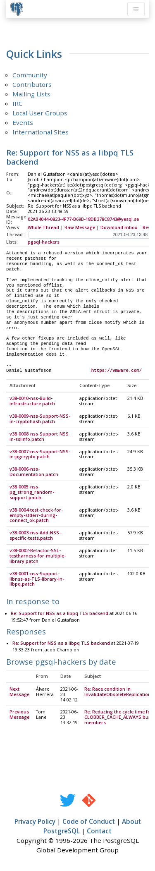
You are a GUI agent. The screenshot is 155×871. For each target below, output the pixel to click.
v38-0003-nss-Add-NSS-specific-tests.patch (35, 535)
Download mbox (118, 227)
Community (29, 75)
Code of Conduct (88, 822)
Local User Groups (39, 113)
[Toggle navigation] (136, 9)
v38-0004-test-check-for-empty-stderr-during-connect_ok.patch (36, 515)
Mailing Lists (31, 94)
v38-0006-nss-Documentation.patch (34, 472)
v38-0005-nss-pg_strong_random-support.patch (32, 492)
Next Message (19, 692)
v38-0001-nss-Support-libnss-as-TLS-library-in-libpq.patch (37, 579)
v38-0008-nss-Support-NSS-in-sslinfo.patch (40, 437)
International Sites (40, 132)
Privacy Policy (34, 822)
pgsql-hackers (44, 242)
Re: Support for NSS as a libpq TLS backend (59, 614)
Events (22, 122)
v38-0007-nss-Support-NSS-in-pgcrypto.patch (40, 454)
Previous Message (19, 714)
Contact (99, 831)
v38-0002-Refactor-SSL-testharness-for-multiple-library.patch (38, 556)
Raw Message (79, 227)
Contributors (32, 84)
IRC (17, 103)
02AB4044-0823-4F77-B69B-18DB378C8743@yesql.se (83, 219)
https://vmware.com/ (116, 370)
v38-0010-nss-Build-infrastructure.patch (32, 401)
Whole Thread (43, 227)
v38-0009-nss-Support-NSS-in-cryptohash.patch (40, 419)
